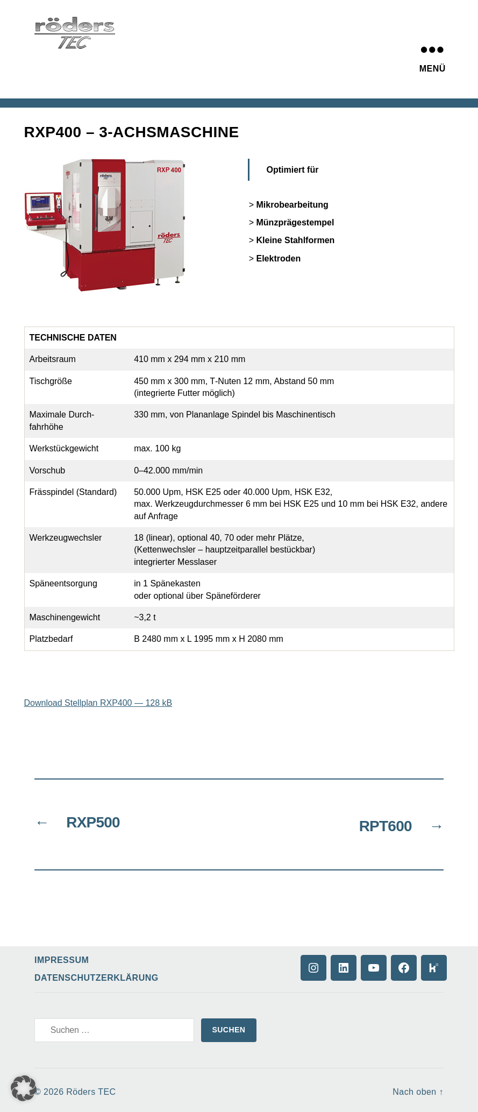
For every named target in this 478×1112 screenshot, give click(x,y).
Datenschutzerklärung (96, 974)
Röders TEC (91, 1088)
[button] (23, 1088)
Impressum (61, 956)
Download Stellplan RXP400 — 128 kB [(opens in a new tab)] (98, 702)
